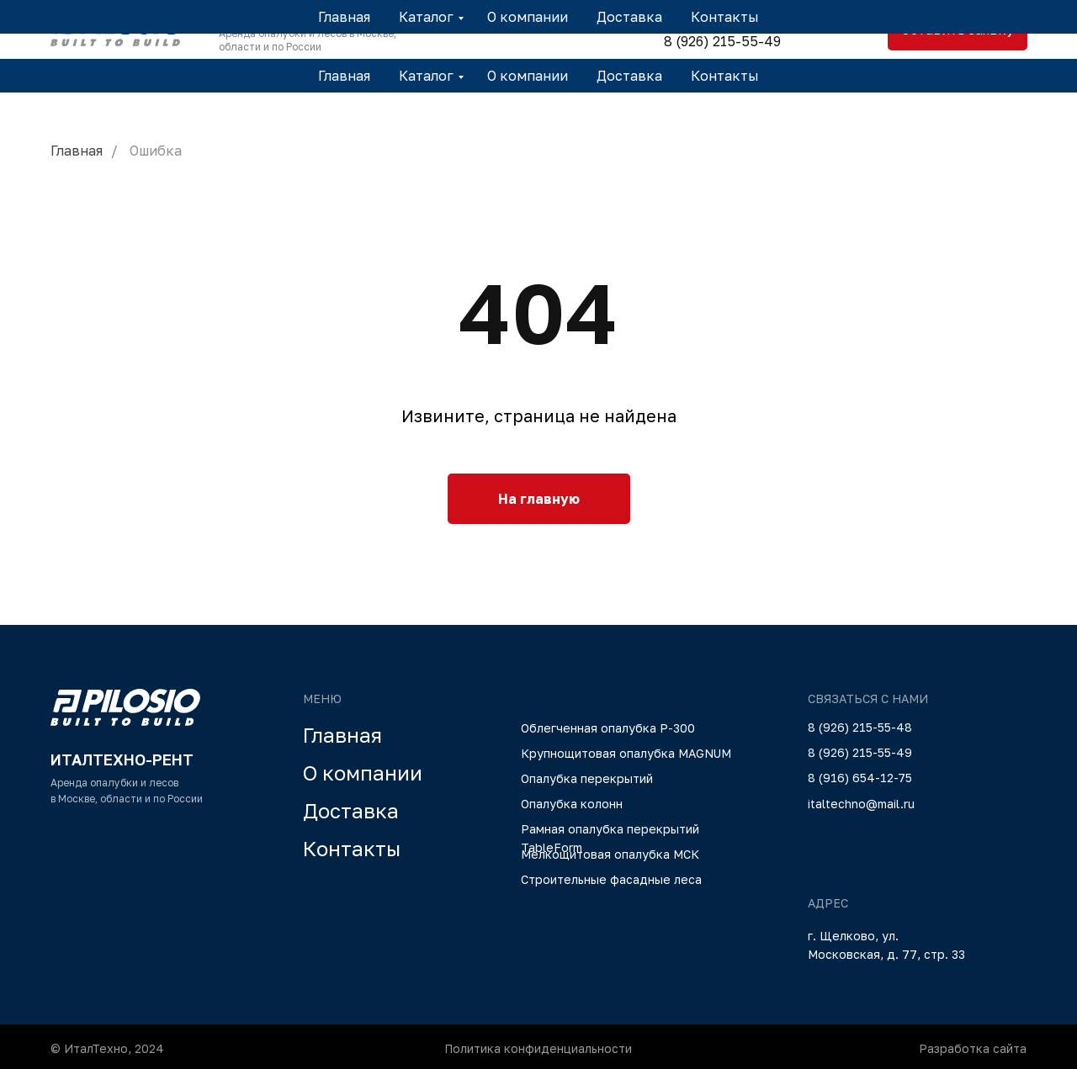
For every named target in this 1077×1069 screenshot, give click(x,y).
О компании (527, 75)
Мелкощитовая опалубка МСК (610, 854)
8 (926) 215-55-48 (722, 16)
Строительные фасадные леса (611, 879)
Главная (344, 75)
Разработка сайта (973, 1048)
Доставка (629, 75)
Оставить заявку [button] (957, 29)
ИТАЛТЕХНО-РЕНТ (290, 15)
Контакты (725, 75)
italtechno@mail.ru (861, 803)
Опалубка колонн (572, 803)
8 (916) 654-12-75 (860, 777)
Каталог (426, 75)
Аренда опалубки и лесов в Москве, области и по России (307, 40)
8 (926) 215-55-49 (722, 41)
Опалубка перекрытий (587, 778)
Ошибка (156, 151)
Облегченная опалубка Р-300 (608, 728)
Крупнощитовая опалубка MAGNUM (626, 753)
